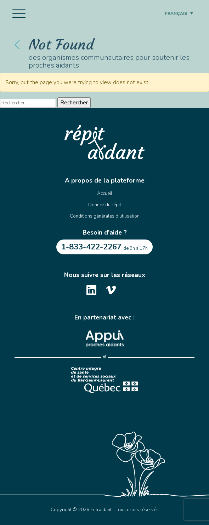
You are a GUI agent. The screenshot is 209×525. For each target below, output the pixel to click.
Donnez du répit (104, 205)
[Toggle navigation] (19, 13)
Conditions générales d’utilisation (105, 216)
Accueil (104, 193)
